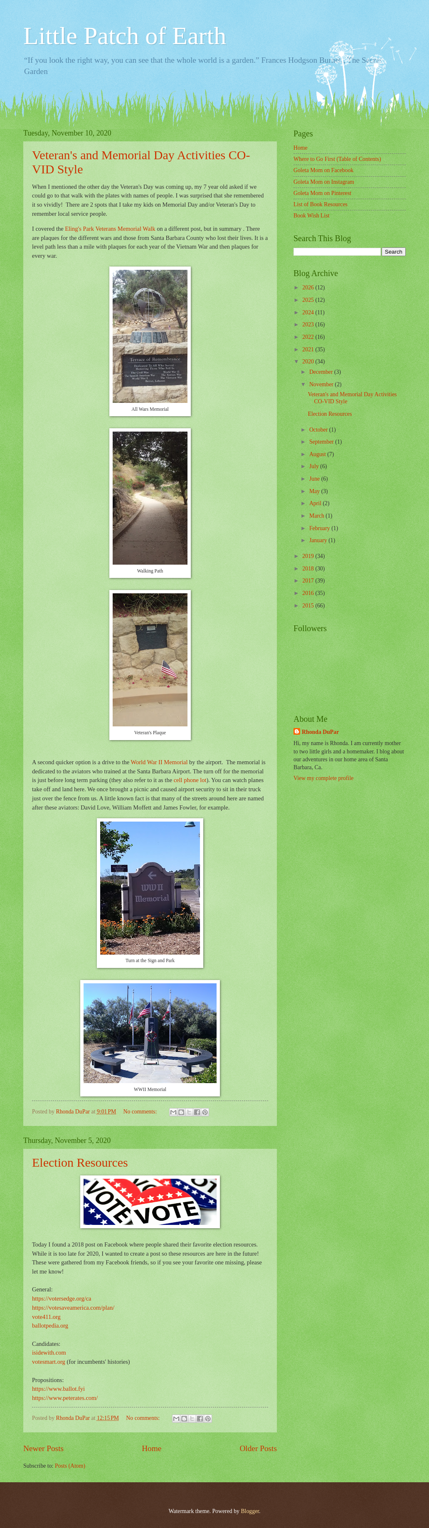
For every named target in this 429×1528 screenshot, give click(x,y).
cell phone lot (190, 780)
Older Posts (258, 1448)
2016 (308, 593)
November (322, 384)
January (318, 540)
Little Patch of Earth (124, 35)
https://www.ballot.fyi (58, 1388)
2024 (308, 312)
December (321, 372)
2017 (308, 581)
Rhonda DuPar (320, 732)
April (316, 503)
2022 (308, 337)
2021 (308, 349)
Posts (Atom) (70, 1466)
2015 (308, 605)
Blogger (250, 1511)
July (314, 466)
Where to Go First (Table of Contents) (337, 159)
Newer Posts (43, 1448)
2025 (308, 300)
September (322, 442)
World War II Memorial (159, 762)
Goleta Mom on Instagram (323, 182)
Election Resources (80, 1162)
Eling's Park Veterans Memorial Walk (110, 228)
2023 (308, 324)
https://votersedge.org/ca (62, 1298)
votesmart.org (48, 1361)
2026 (308, 287)
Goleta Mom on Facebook (323, 170)
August (318, 454)
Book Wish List (311, 215)
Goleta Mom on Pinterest (322, 193)
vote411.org (46, 1316)
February (320, 528)
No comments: (140, 1111)
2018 (308, 568)
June (315, 479)
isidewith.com (49, 1352)
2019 (308, 556)
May (315, 491)
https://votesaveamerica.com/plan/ (73, 1307)
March (317, 516)
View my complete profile (323, 778)
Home (151, 1448)
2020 (308, 361)
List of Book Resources (320, 204)
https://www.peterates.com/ (65, 1398)
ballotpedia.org (50, 1325)
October (319, 430)
